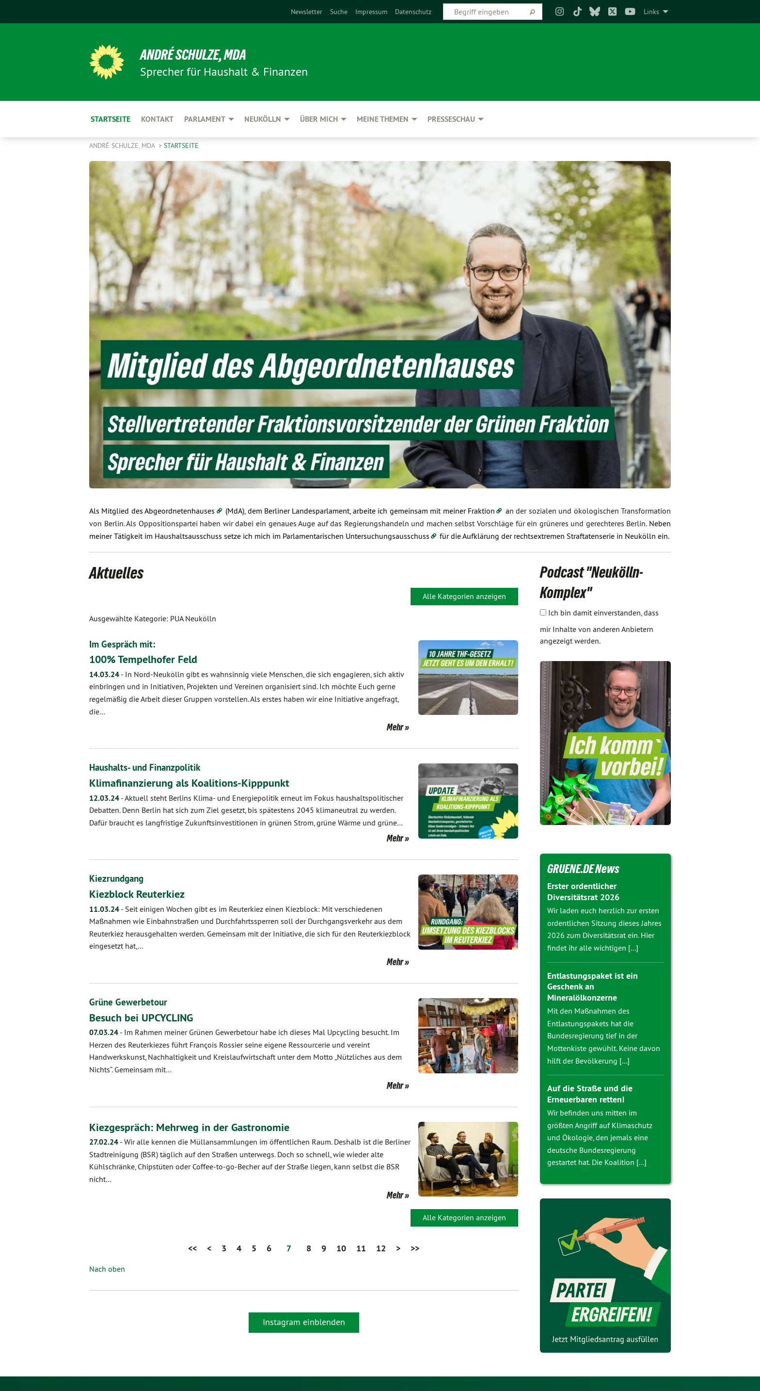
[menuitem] (306, 11)
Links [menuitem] (651, 11)
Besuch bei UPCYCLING (145, 1015)
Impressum (371, 11)
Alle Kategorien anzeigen (464, 596)
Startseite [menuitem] (110, 119)
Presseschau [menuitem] (451, 119)
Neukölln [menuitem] (262, 119)
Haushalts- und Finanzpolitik (148, 767)
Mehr (395, 727)
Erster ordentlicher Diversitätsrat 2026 (583, 891)
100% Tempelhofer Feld (148, 658)
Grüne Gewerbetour (129, 1001)
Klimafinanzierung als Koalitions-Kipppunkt (196, 782)
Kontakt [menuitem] (157, 119)
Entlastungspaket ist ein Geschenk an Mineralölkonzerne (592, 986)
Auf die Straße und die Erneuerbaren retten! (590, 1094)
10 (341, 1246)
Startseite (181, 145)
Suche (339, 11)
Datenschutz (413, 11)
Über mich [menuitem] (319, 119)
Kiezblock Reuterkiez (140, 892)
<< (192, 1246)
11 (361, 1246)
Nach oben (107, 1268)
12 (381, 1246)
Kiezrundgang (118, 878)
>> (415, 1246)
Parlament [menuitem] (204, 119)
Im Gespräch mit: (123, 644)
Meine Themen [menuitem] (383, 119)
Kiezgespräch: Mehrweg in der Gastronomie (195, 1125)
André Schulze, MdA (200, 54)
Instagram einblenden (304, 1320)
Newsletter (306, 11)
